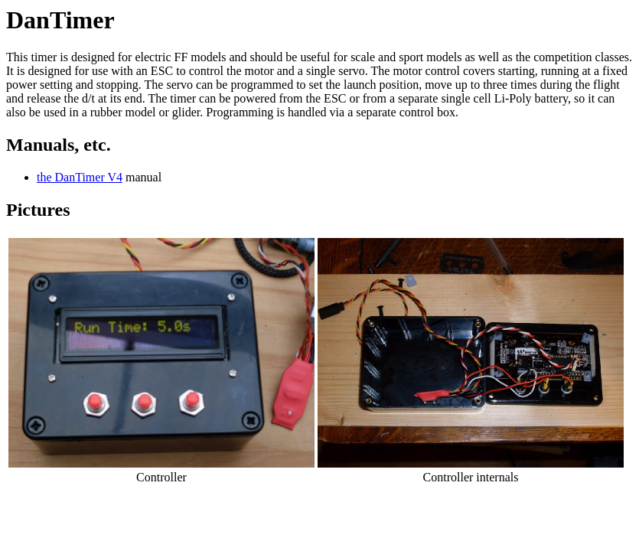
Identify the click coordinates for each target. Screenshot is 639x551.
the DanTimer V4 (79, 177)
